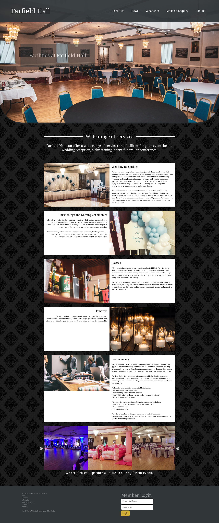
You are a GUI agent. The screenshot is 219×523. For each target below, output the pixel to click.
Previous (41, 448)
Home (24, 495)
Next (177, 448)
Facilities (118, 10)
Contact (200, 10)
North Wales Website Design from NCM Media (38, 511)
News (134, 10)
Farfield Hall (30, 10)
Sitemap (25, 506)
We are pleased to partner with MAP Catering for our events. (109, 473)
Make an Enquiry (177, 10)
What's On (152, 10)
